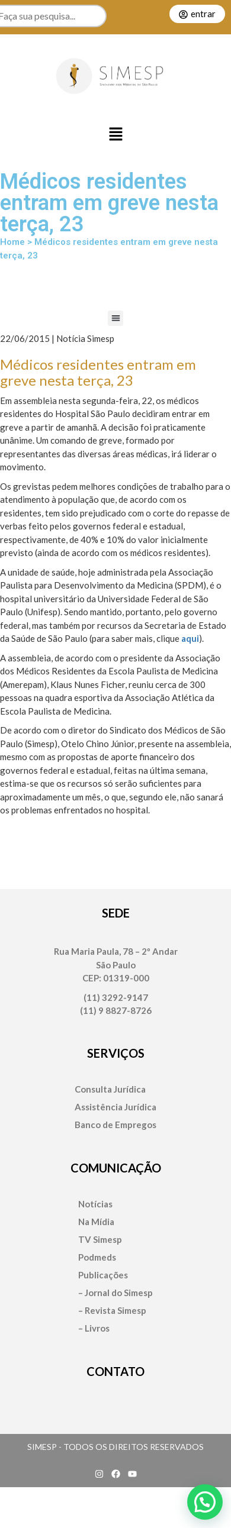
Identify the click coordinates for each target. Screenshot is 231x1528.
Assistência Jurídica (115, 1107)
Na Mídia (96, 1221)
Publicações (103, 1275)
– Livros (94, 1328)
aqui (190, 638)
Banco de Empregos (115, 1124)
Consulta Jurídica (110, 1089)
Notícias (95, 1204)
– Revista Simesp (112, 1310)
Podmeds (97, 1257)
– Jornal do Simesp (115, 1292)
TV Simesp (100, 1239)
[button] (115, 135)
